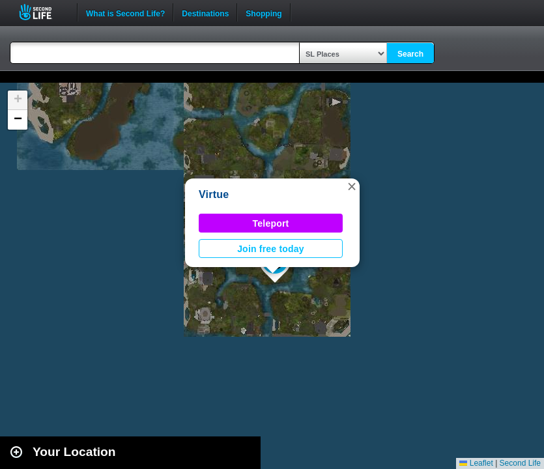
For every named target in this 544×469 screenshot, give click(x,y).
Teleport (271, 223)
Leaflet (476, 463)
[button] (352, 186)
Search (410, 54)
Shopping (263, 12)
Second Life (42, 12)
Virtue (214, 194)
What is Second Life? (125, 12)
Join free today (270, 249)
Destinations (205, 12)
